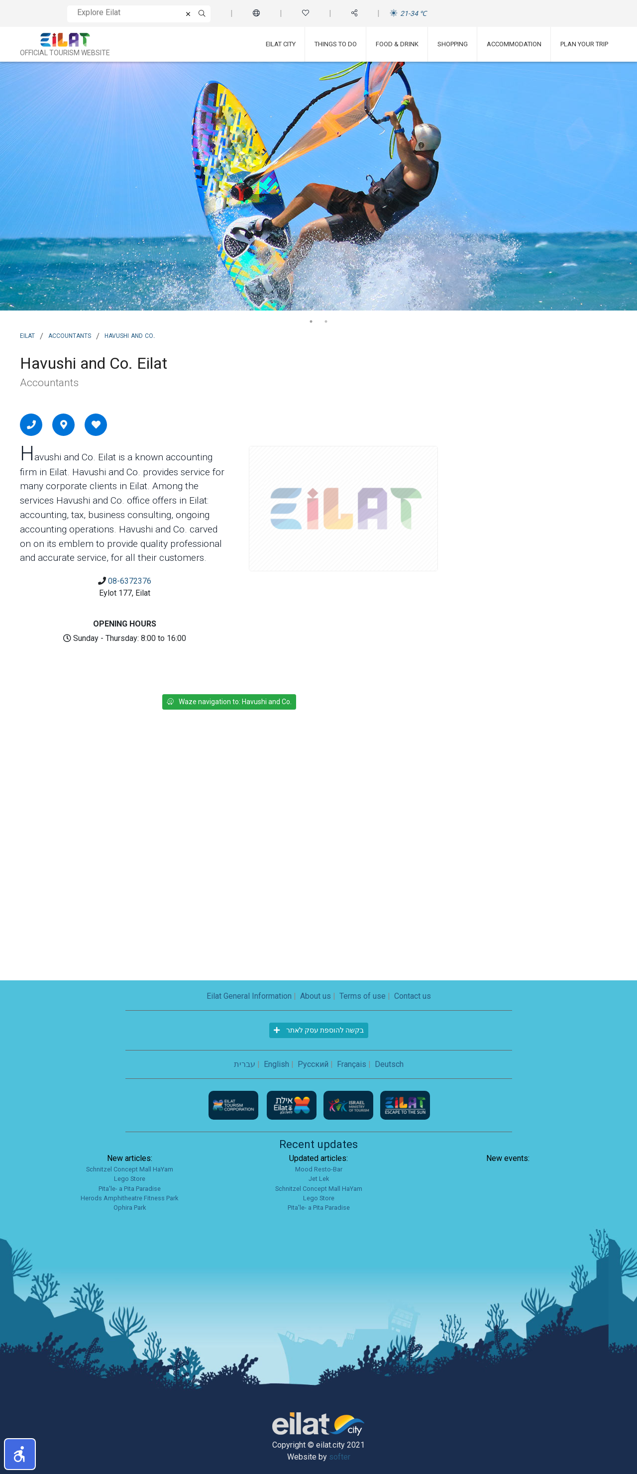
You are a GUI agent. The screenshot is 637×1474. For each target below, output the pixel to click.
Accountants (69, 335)
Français (351, 1064)
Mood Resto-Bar (318, 1169)
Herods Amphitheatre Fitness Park (129, 1198)
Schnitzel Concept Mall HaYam (129, 1169)
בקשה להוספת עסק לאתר (319, 1030)
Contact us (412, 996)
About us (315, 996)
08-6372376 (129, 581)
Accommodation (514, 44)
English (276, 1064)
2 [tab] (326, 321)
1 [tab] (311, 321)
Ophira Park (129, 1207)
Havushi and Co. (130, 335)
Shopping (452, 44)
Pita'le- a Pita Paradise (130, 1188)
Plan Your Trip (584, 44)
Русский (313, 1064)
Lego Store (129, 1178)
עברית (244, 1064)
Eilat (27, 335)
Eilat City (281, 44)
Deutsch (389, 1064)
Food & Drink (397, 44)
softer (339, 1457)
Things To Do (336, 44)
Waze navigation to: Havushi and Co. (229, 702)
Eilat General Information (249, 996)
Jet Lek (319, 1178)
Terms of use (362, 996)
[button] (20, 1454)
